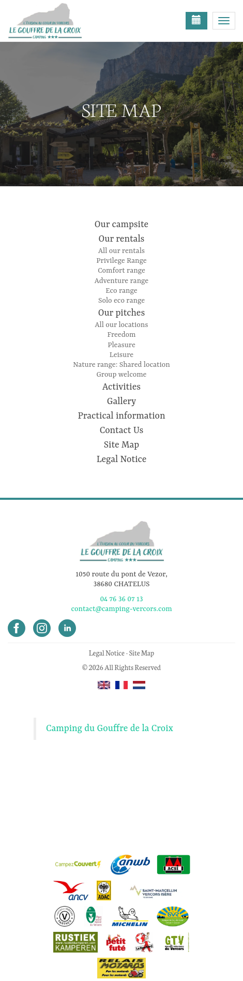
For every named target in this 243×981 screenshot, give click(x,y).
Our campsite (121, 224)
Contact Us (122, 430)
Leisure (121, 355)
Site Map (121, 445)
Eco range (121, 291)
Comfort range (121, 270)
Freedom (122, 335)
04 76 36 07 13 (121, 599)
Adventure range (121, 281)
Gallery (121, 401)
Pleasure (121, 345)
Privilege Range (121, 261)
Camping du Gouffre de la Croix (109, 728)
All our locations (121, 325)
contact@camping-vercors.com (121, 609)
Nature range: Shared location (121, 365)
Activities (121, 387)
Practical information (121, 416)
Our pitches (121, 313)
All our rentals (121, 251)
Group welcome (122, 374)
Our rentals (122, 239)
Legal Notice (122, 459)
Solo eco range (121, 300)
